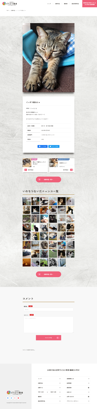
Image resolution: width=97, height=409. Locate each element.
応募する (40, 387)
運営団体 (69, 387)
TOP (8, 10)
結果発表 (69, 383)
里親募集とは (70, 378)
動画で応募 (53, 392)
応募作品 (57, 3)
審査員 (66, 3)
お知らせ (69, 392)
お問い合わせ (70, 396)
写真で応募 (41, 392)
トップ (49, 3)
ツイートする (55, 146)
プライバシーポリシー (73, 401)
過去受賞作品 (75, 3)
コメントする (48, 338)
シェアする (43, 146)
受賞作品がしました (89, 3)
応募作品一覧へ (48, 179)
